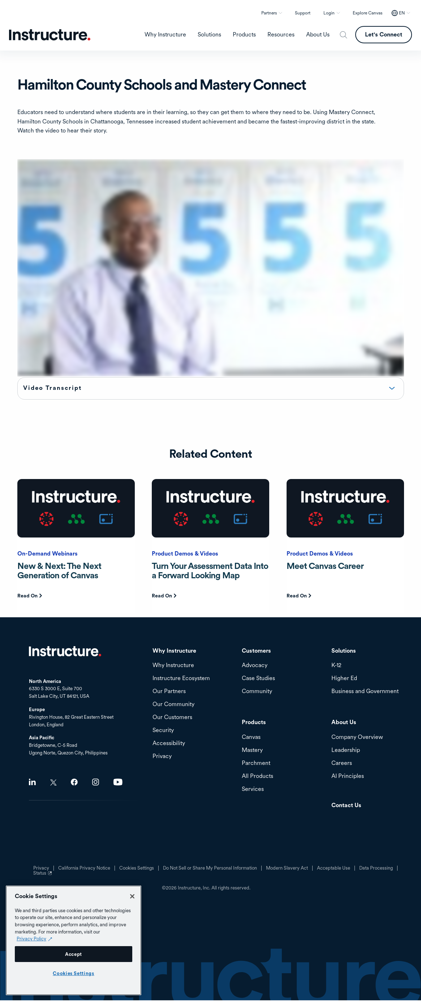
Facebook (74, 782)
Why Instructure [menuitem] (165, 35)
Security (163, 731)
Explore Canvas (367, 13)
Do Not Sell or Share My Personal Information (210, 868)
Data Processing (376, 868)
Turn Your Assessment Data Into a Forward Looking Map (210, 571)
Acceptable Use (333, 868)
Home (65, 652)
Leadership (345, 751)
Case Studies (258, 679)
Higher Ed (344, 679)
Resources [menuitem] (281, 35)
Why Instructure (173, 666)
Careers (341, 764)
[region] (73, 940)
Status (43, 876)
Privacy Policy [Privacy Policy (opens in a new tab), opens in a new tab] (31, 938)
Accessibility (168, 744)
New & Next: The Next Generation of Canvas (59, 571)
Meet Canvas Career (325, 566)
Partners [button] (269, 13)
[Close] (132, 896)
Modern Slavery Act (287, 868)
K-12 (336, 666)
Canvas (251, 738)
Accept (73, 954)
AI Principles (347, 777)
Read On (27, 596)
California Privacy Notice (84, 868)
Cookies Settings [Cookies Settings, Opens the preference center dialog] (73, 973)
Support (302, 13)
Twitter (53, 783)
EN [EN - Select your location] (402, 13)
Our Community (173, 705)
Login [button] (329, 13)
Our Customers (172, 718)
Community (257, 692)
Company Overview (357, 738)
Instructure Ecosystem (181, 679)
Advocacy (254, 666)
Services (253, 790)
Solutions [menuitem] (209, 35)
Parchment (256, 764)
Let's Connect (383, 34)
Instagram (95, 782)
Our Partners (169, 692)
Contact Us (346, 806)
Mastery (252, 751)
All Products (257, 777)
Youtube (118, 782)
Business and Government (365, 692)
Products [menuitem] (244, 35)
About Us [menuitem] (318, 35)
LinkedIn (32, 782)
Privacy (162, 757)
